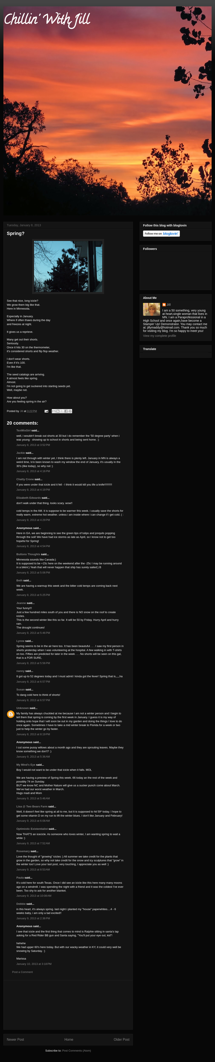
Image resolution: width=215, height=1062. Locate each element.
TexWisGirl (23, 430)
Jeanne (21, 603)
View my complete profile (159, 335)
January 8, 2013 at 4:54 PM (33, 546)
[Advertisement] (68, 1005)
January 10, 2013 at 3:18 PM (34, 963)
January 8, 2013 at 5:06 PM (33, 572)
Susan (20, 689)
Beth (19, 580)
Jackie (20, 452)
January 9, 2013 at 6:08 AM (33, 820)
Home (68, 1039)
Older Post (121, 1039)
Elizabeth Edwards (28, 497)
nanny (20, 671)
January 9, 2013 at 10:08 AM (33, 895)
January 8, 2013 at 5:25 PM (33, 595)
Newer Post (15, 1039)
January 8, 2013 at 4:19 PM (33, 489)
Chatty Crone (25, 479)
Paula (20, 877)
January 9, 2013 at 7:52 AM (33, 843)
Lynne (20, 641)
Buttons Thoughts (28, 554)
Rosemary (23, 851)
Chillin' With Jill (46, 21)
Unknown (22, 708)
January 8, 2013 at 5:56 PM (33, 663)
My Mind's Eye (25, 764)
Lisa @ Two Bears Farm (31, 806)
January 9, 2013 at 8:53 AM (33, 869)
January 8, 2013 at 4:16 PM (33, 471)
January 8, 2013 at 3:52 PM (33, 445)
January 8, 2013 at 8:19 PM (33, 734)
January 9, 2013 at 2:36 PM (33, 918)
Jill (169, 304)
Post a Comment (22, 972)
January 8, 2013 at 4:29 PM (33, 520)
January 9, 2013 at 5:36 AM (33, 756)
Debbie (21, 903)
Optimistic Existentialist (32, 828)
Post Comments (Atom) (76, 1050)
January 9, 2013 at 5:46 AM (33, 798)
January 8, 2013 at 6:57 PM (33, 681)
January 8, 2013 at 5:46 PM (33, 632)
